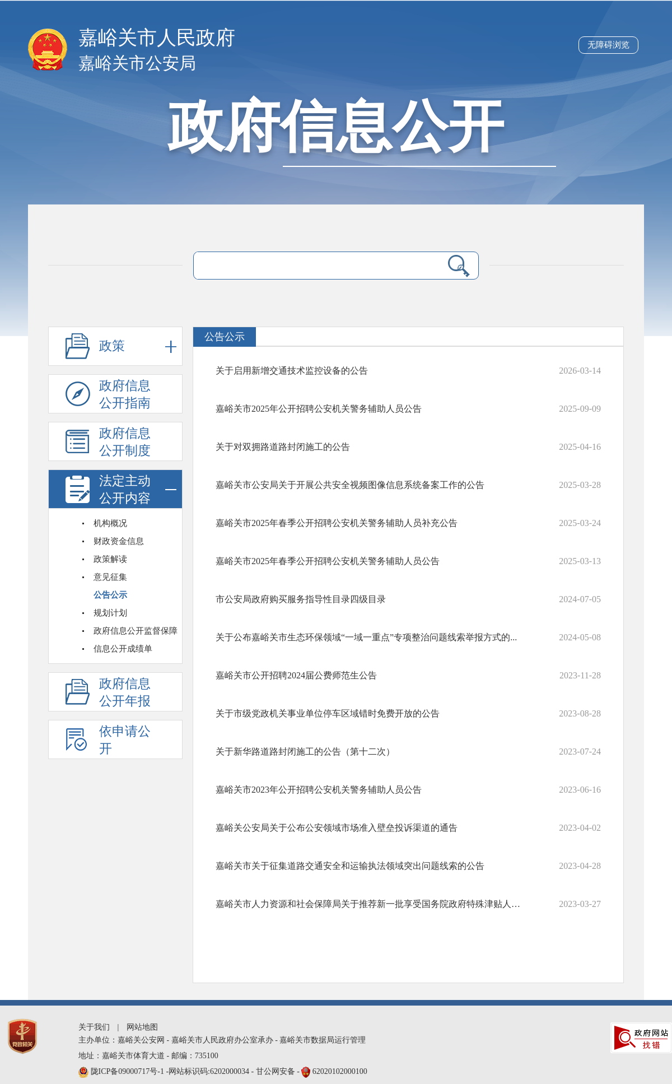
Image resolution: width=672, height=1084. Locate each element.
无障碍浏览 (608, 44)
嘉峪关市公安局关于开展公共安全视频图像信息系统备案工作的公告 (350, 485)
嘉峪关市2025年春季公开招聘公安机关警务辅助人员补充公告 (337, 523)
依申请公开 (125, 740)
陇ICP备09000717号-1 (128, 1071)
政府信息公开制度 (125, 442)
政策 (137, 346)
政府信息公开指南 (125, 394)
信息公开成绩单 (123, 648)
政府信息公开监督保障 (136, 630)
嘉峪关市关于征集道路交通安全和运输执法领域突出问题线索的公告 (350, 866)
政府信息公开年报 (125, 692)
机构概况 (110, 523)
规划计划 (110, 612)
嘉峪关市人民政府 (156, 38)
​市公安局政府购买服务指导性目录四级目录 (301, 599)
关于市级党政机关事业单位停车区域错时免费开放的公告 (328, 713)
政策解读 (110, 559)
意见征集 (110, 577)
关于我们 (94, 1027)
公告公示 (110, 594)
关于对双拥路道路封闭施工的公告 (283, 447)
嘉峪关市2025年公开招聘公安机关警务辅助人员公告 (319, 408)
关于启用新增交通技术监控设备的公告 (292, 370)
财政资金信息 (119, 541)
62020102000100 (339, 1071)
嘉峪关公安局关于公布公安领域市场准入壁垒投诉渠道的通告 (337, 827)
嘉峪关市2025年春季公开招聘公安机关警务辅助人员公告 (328, 561)
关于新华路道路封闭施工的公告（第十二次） (305, 751)
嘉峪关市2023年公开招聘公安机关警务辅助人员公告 (319, 789)
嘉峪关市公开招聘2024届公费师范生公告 (296, 675)
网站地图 (142, 1027)
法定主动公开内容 (137, 489)
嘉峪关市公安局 (137, 63)
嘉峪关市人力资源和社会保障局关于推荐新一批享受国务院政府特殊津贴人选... (370, 904)
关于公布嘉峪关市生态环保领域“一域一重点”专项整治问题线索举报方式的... (366, 637)
